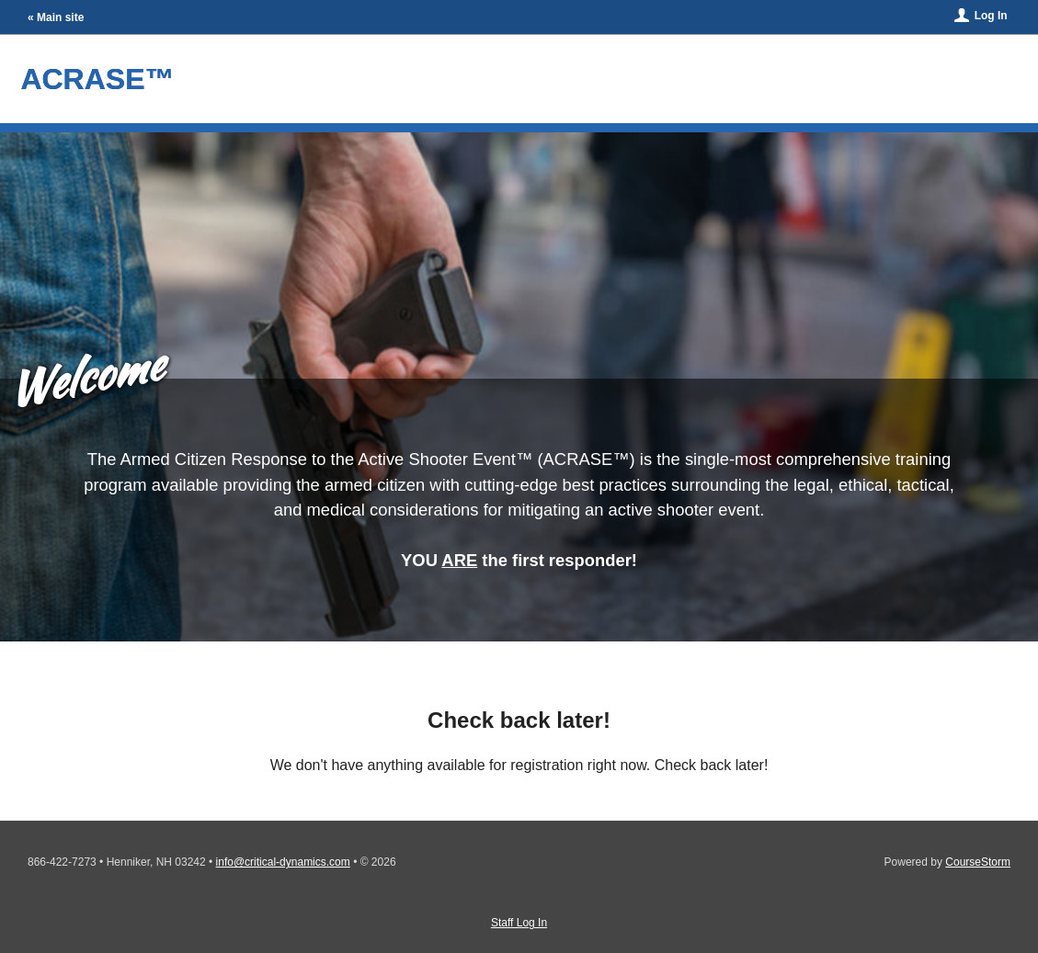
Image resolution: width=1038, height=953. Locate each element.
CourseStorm (977, 862)
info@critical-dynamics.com (283, 862)
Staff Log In (519, 922)
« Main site (56, 17)
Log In (991, 15)
